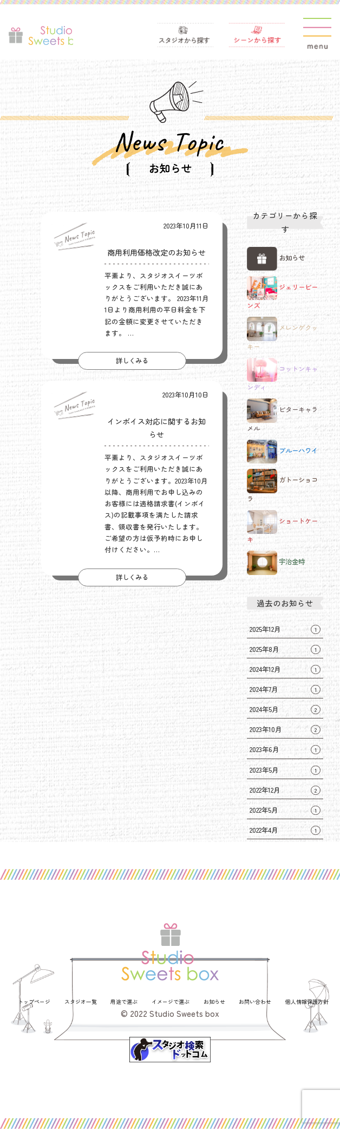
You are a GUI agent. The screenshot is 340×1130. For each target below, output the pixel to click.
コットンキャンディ (284, 375)
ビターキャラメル (284, 416)
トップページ (34, 1002)
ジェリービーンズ (284, 293)
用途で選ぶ (124, 1002)
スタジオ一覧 (80, 1002)
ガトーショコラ (284, 486)
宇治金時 (277, 563)
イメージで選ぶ (170, 1002)
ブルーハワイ (284, 451)
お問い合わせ (255, 1002)
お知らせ (277, 259)
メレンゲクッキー (284, 334)
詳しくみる (131, 361)
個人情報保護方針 (307, 1002)
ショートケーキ (284, 527)
